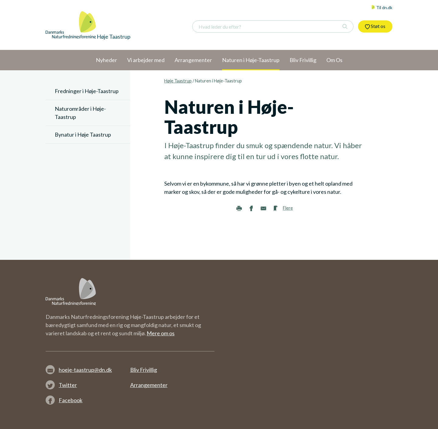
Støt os (375, 26)
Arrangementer (149, 385)
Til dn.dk (381, 7)
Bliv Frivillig (143, 369)
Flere (288, 208)
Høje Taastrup (178, 80)
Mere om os (161, 333)
